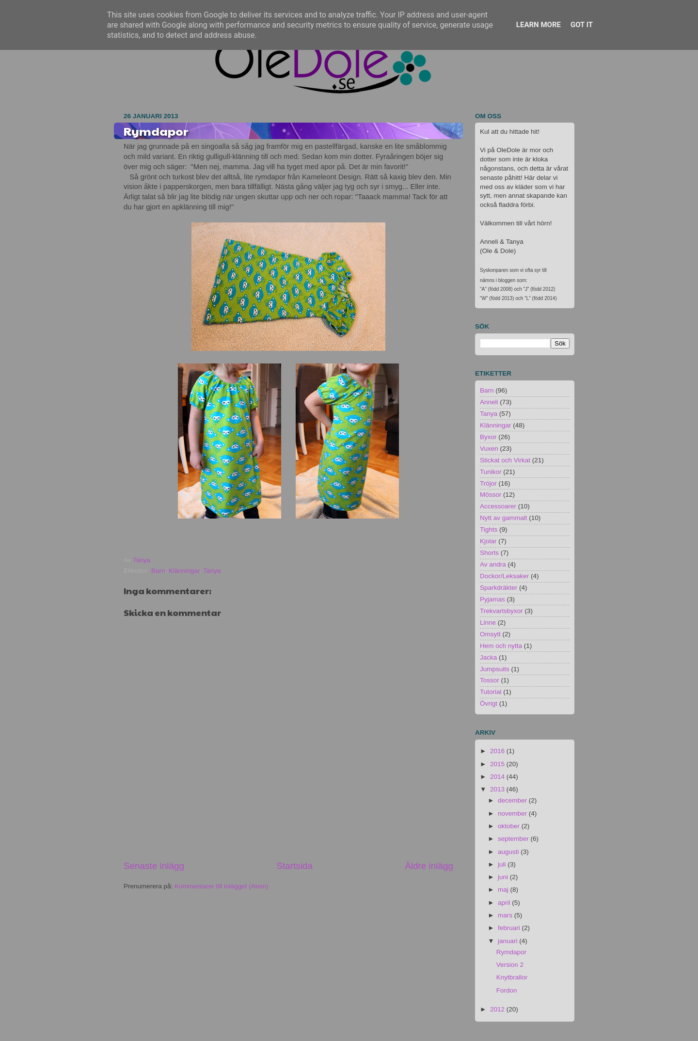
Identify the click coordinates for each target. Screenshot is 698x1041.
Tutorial (491, 691)
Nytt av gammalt (503, 517)
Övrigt (488, 703)
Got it (582, 24)
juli (503, 864)
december (513, 800)
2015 (498, 764)
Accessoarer (498, 506)
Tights (488, 529)
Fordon (506, 990)
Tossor (489, 680)
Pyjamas (492, 599)
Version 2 (510, 964)
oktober (510, 826)
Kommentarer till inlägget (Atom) (221, 886)
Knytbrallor (512, 977)
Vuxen (489, 448)
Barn (158, 570)
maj (504, 889)
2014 (498, 776)
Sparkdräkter (498, 587)
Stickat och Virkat (505, 460)
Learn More (538, 24)
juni (504, 877)
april (505, 902)
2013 (498, 789)
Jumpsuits (494, 669)
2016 (498, 751)
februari (510, 927)
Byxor (488, 437)
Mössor (490, 494)
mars (506, 915)
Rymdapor (511, 952)
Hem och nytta (501, 645)
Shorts (489, 552)
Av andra (493, 564)
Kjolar (488, 541)
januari (508, 941)
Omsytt (490, 634)
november (513, 813)
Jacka (488, 657)
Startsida (294, 866)
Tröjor (488, 483)
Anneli (489, 402)
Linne (488, 622)
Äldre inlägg (429, 866)
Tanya (212, 570)
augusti (509, 851)
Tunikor (491, 471)
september (514, 838)
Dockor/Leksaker (504, 576)
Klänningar (184, 570)
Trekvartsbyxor (501, 611)
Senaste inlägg (154, 866)
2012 (498, 1009)
